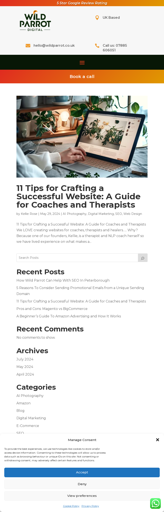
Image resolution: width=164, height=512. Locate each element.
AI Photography (74, 214)
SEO (118, 214)
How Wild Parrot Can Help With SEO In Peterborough (63, 280)
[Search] (143, 257)
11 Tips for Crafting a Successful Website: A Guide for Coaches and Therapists (78, 196)
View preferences (82, 496)
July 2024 (24, 359)
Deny (82, 484)
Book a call (82, 76)
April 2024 (25, 374)
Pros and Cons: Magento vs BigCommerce (52, 309)
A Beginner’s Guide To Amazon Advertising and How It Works (68, 316)
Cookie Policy (71, 506)
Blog (20, 411)
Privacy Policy (90, 506)
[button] (157, 440)
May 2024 (24, 367)
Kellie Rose (29, 214)
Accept (82, 472)
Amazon (23, 403)
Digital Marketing (101, 214)
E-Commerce (27, 426)
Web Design (132, 214)
